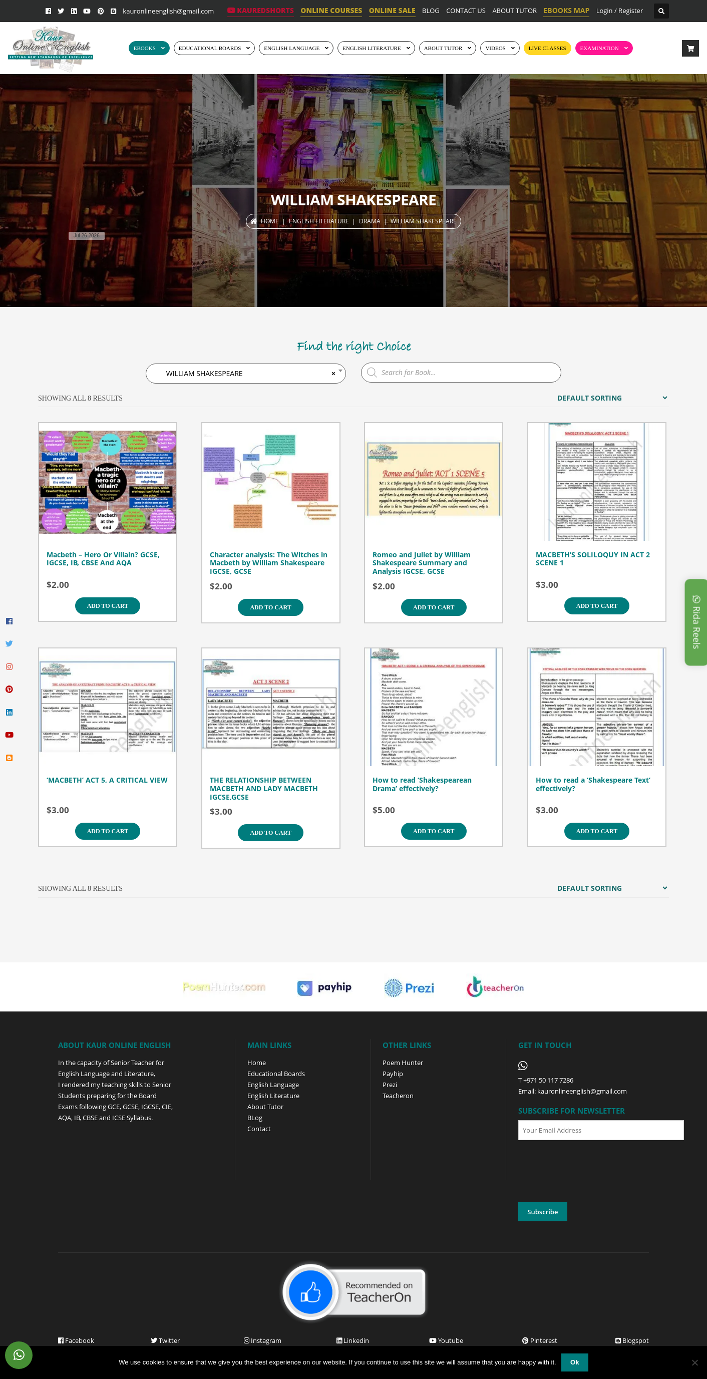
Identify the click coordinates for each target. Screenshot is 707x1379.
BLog (254, 1117)
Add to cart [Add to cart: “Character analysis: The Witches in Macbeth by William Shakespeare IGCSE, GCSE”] (270, 607)
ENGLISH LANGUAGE (291, 48)
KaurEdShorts (260, 10)
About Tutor (265, 1106)
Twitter (165, 1340)
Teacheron (398, 1095)
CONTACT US (466, 10)
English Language (273, 1084)
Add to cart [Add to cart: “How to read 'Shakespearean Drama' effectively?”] (433, 831)
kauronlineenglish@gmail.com (168, 11)
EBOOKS (145, 48)
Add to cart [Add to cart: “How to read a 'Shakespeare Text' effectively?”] (596, 831)
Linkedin (352, 1340)
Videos (495, 48)
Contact (259, 1128)
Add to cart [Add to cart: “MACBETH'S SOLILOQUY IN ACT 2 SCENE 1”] (596, 605)
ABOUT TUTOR (514, 10)
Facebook (76, 1340)
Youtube (446, 1340)
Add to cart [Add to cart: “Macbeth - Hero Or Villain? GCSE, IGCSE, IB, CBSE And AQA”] (107, 605)
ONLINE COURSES (331, 10)
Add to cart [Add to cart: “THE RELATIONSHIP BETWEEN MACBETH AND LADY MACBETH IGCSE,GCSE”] (270, 832)
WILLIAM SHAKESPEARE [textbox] (245, 373)
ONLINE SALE (392, 10)
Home (270, 221)
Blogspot (632, 1340)
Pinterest (539, 1340)
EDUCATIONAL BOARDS (210, 48)
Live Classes (547, 48)
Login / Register (619, 10)
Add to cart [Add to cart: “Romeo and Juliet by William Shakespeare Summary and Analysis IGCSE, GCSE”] (433, 607)
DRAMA (370, 221)
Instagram (262, 1340)
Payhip (393, 1073)
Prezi (390, 1084)
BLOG (431, 10)
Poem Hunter (403, 1062)
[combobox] (246, 374)
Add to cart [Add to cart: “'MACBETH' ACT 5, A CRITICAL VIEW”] (107, 831)
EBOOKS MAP (566, 10)
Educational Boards (276, 1073)
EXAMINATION (599, 48)
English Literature (371, 48)
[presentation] (594, 1171)
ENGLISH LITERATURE (319, 221)
